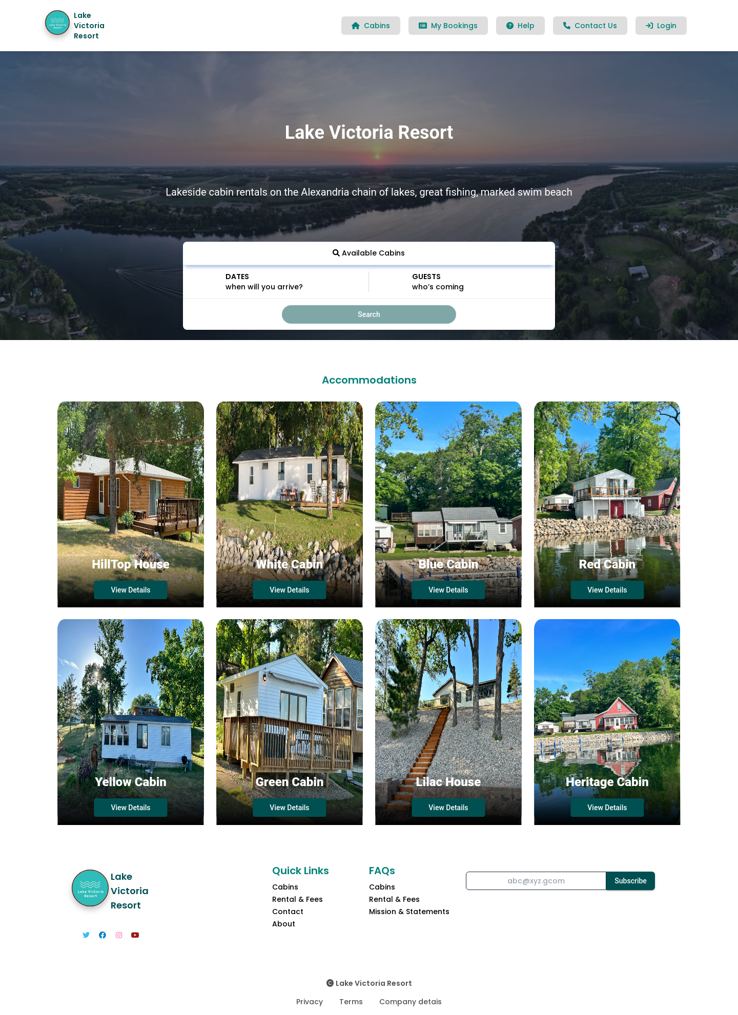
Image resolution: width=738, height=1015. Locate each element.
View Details (130, 590)
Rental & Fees (297, 899)
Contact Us (590, 25)
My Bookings (448, 25)
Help (520, 25)
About (283, 924)
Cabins (371, 25)
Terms (351, 1002)
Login (661, 25)
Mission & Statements (409, 911)
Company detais (410, 1002)
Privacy (309, 1002)
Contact (287, 911)
